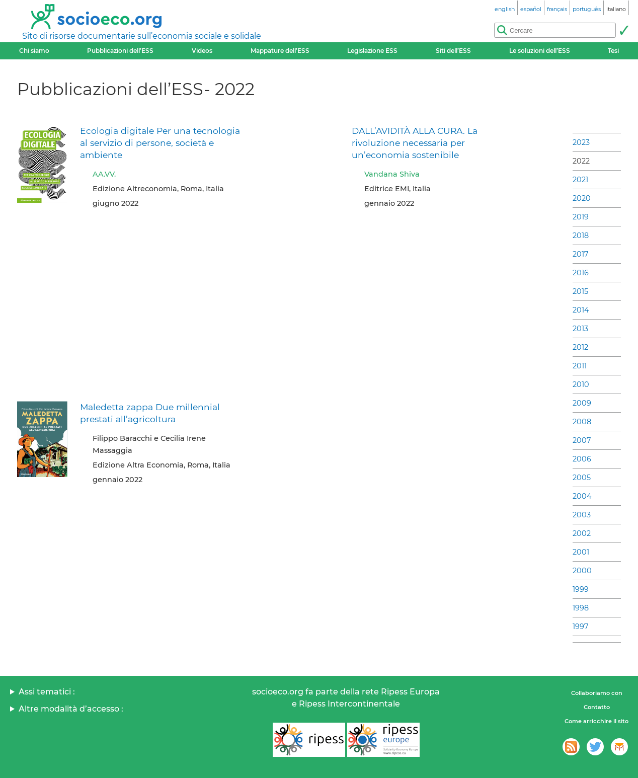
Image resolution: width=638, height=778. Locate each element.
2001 (581, 552)
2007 (582, 440)
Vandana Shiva (392, 174)
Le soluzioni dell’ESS (539, 50)
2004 (582, 496)
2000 (582, 570)
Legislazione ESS (372, 50)
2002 (582, 533)
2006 (582, 458)
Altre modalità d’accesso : (71, 709)
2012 (580, 347)
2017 (580, 254)
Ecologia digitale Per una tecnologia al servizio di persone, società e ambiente (160, 142)
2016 (581, 272)
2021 (580, 179)
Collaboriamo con (596, 692)
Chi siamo (34, 50)
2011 (580, 365)
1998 (581, 607)
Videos (202, 50)
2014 (581, 310)
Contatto (597, 707)
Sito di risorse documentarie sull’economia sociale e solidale (141, 36)
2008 (582, 421)
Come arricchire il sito (596, 721)
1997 (580, 626)
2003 (582, 514)
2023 (581, 142)
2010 (581, 384)
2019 (581, 216)
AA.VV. (104, 174)
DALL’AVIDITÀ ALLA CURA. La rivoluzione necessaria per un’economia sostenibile (414, 142)
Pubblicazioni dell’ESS (120, 50)
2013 (580, 328)
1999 (581, 589)
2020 (582, 198)
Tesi (613, 50)
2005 (582, 477)
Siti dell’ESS (453, 50)
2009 (582, 403)
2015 (580, 291)
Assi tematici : (47, 691)
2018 (581, 235)
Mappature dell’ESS (280, 50)
